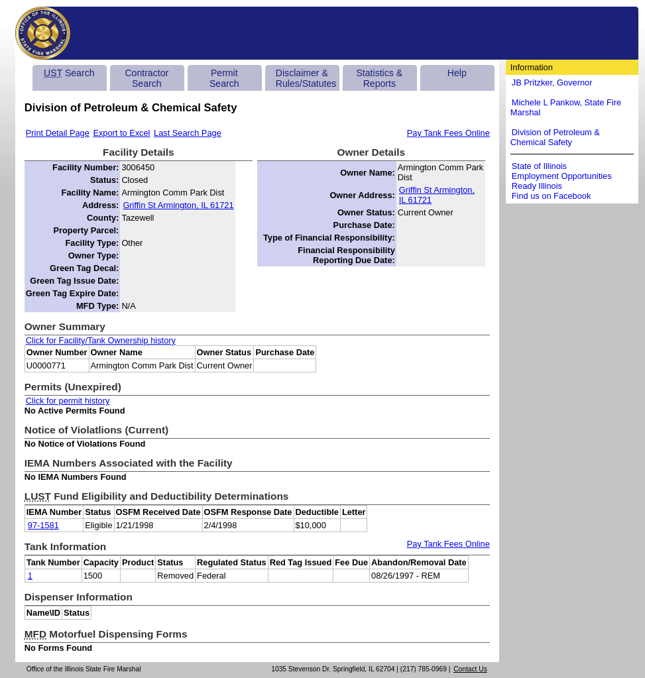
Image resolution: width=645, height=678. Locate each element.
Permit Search (224, 78)
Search (69, 73)
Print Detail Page (57, 133)
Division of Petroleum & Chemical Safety (555, 137)
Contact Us (470, 669)
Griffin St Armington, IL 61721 (178, 205)
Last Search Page (187, 133)
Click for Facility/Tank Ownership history (101, 340)
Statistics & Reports (379, 78)
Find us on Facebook (551, 196)
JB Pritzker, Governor (552, 82)
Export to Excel (121, 133)
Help (457, 73)
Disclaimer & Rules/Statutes (306, 78)
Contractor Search (146, 78)
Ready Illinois (537, 186)
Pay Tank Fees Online (448, 133)
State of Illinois (539, 166)
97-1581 (43, 525)
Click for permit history (68, 401)
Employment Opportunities (562, 176)
